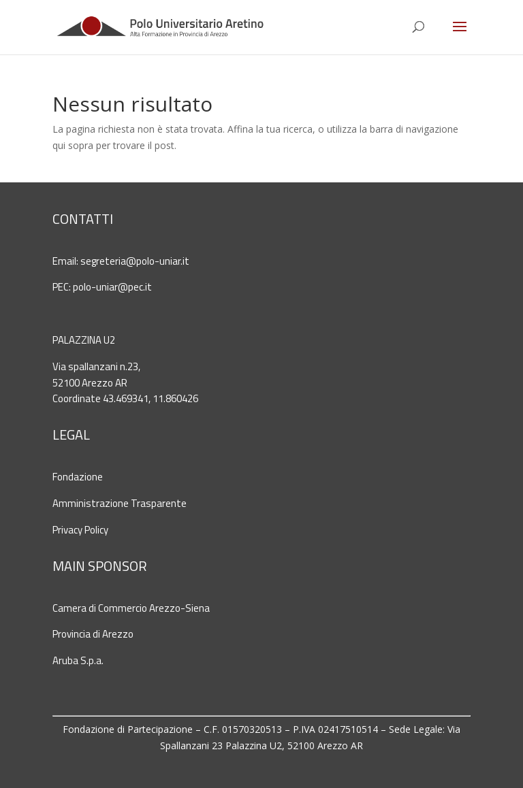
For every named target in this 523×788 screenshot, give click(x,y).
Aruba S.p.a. (78, 660)
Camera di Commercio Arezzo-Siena (131, 608)
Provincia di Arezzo (92, 634)
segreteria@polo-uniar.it (134, 261)
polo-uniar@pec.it (112, 287)
